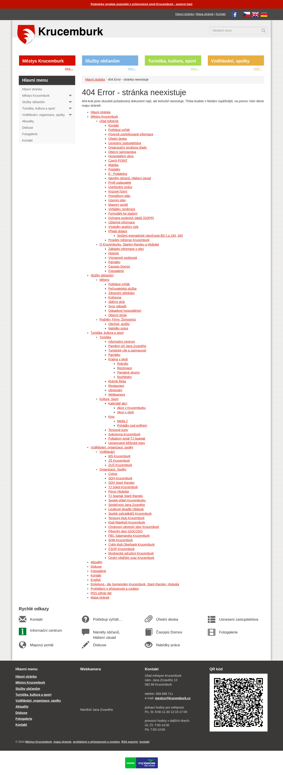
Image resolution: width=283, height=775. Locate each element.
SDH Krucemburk (120, 478)
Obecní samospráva (122, 152)
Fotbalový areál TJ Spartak (126, 438)
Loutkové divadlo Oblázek (126, 509)
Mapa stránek (205, 14)
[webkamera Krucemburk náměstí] (109, 690)
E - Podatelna (117, 174)
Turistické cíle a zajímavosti (127, 350)
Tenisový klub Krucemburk (126, 518)
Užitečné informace (121, 222)
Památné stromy (128, 372)
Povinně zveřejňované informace (130, 134)
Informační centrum (121, 341)
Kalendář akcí (117, 403)
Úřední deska (117, 138)
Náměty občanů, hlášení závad (129, 178)
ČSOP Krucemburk (121, 549)
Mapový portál (118, 204)
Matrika (113, 165)
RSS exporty (129, 741)
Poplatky (114, 169)
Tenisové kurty (118, 430)
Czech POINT (117, 160)
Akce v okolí (125, 412)
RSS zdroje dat (101, 593)
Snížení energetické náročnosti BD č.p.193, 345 (150, 235)
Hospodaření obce (121, 156)
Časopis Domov (119, 266)
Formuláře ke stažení (123, 213)
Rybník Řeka (117, 381)
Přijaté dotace (117, 231)
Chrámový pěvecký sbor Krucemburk (133, 527)
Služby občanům (102, 61)
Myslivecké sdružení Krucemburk (131, 553)
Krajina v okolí (118, 359)
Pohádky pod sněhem (132, 425)
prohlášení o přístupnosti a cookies (96, 741)
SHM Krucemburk (120, 540)
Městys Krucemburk (43, 61)
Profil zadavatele (119, 182)
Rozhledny (124, 377)
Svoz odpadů (117, 306)
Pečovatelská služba (122, 288)
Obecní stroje (117, 315)
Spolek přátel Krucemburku (127, 500)
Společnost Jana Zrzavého (126, 505)
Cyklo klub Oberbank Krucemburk (131, 544)
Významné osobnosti (122, 257)
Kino (111, 416)
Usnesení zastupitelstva (124, 143)
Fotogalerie (116, 271)
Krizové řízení (117, 191)
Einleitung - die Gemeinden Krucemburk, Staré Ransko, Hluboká (135, 584)
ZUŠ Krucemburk (120, 465)
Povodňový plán (119, 196)
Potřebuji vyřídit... (107, 619)
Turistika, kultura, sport (172, 61)
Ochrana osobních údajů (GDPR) (131, 218)
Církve (112, 474)
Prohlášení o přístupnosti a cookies (115, 588)
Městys (104, 280)
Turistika (105, 337)
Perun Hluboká (118, 491)
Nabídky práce (118, 328)
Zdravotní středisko (121, 293)
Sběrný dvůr (116, 302)
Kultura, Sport (109, 399)
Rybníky (122, 363)
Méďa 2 (122, 421)
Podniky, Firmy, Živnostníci (117, 319)
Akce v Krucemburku (131, 408)
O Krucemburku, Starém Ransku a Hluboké (129, 244)
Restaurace (116, 386)
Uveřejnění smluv (120, 187)
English (96, 580)
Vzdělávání (107, 452)
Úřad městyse (109, 121)
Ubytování (115, 390)
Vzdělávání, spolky (230, 61)
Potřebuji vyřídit (119, 130)
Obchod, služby (119, 324)
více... (69, 68)
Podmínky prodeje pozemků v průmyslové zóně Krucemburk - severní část (141, 4)
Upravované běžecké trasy (126, 443)
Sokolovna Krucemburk (124, 434)
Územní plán (117, 200)
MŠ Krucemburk (119, 456)
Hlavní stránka (184, 14)
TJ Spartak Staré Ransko (125, 496)
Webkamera (116, 394)
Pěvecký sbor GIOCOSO (125, 531)
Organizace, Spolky (112, 469)
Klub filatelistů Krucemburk (126, 522)
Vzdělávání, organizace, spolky (112, 447)
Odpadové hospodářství (124, 310)
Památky (114, 262)
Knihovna (114, 297)
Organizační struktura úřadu (127, 147)
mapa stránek (62, 741)
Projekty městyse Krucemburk (128, 240)
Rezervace (124, 368)
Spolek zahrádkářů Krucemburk (130, 513)
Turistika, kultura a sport (107, 333)
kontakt (144, 741)
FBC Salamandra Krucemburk (129, 535)
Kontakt (221, 14)
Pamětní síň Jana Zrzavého (127, 346)
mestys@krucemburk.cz (173, 698)
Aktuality (96, 562)
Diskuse (96, 566)
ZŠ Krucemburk (119, 460)
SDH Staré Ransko (121, 482)
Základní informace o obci (126, 249)
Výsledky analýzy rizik (123, 227)
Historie (113, 253)
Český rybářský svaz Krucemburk (131, 558)
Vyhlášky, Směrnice (121, 209)
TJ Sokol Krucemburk (123, 487)
